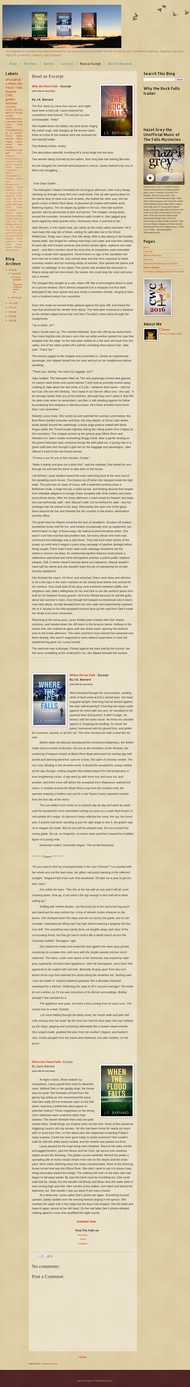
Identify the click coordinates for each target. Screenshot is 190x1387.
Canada (8, 199)
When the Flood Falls (14, 85)
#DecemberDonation (13, 159)
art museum (16, 133)
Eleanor (166, 329)
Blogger (109, 1381)
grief (7, 153)
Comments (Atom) (49, 1363)
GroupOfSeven (11, 210)
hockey (9, 136)
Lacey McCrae (14, 109)
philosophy (18, 247)
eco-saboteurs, (98, 562)
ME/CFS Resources (119, 63)
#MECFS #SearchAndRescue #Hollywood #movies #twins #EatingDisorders (14, 178)
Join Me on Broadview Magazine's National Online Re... (16, 284)
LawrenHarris (10, 216)
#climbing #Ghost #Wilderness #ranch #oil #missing (14, 190)
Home (13, 63)
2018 (11, 320)
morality (8, 244)
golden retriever (12, 101)
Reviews (49, 63)
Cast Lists (67, 63)
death (8, 233)
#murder (19, 193)
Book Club (148, 259)
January (15, 297)
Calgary (9, 141)
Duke (20, 144)
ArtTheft (19, 196)
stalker (19, 136)
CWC (9, 95)
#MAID (19, 162)
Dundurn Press (11, 204)
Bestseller (11, 121)
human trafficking (16, 236)
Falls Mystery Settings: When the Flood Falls (163, 271)
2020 (11, 312)
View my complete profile (170, 334)
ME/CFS (10, 112)
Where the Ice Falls (82, 675)
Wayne (113, 562)
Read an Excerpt (90, 63)
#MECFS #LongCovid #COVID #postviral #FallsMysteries (14, 167)
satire (7, 250)
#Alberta (19, 153)
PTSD (19, 112)
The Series (30, 63)
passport (9, 247)
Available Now (86, 1221)
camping (14, 230)
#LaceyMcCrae (11, 162)
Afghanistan (10, 196)
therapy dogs (14, 250)
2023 (11, 270)
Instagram (83, 1243)
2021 (11, 307)
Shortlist (9, 147)
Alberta (19, 139)
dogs (20, 150)
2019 (11, 316)
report (70, 267)
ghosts (20, 233)
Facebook (83, 1235)
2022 (11, 303)
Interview (9, 213)
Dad (14, 199)
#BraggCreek (10, 156)
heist (7, 236)
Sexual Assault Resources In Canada (160, 263)
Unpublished (11, 150)
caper (20, 230)
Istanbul (19, 213)
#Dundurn (11, 106)
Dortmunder (18, 201)
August (14, 273)
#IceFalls (10, 139)
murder (9, 115)
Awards (11, 91)
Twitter (83, 1239)
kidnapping (9, 239)
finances (14, 233)
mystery (19, 244)
